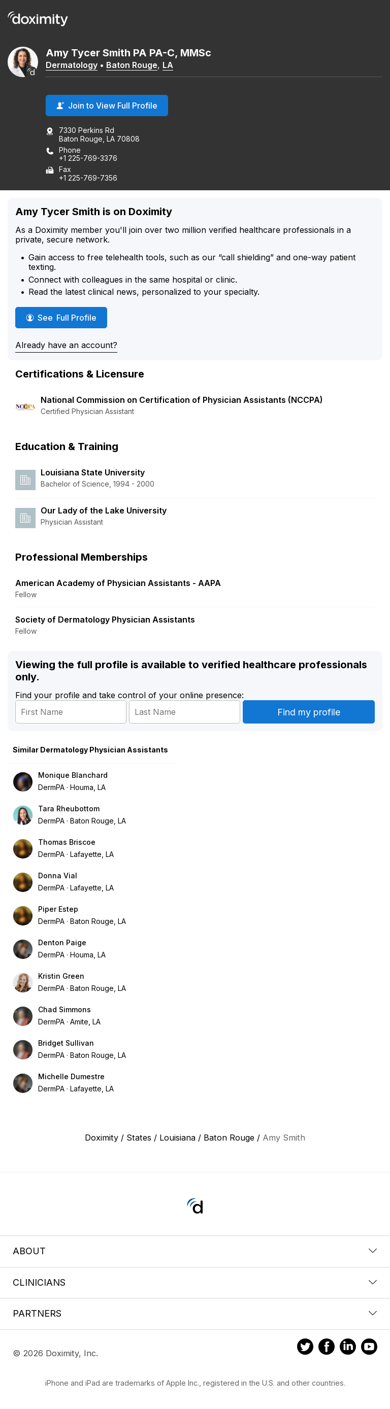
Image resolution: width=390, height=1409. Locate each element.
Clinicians (195, 1282)
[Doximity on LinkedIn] (348, 1348)
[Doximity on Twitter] (305, 1348)
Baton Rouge (131, 65)
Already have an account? (66, 345)
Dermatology (72, 65)
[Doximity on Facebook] (326, 1348)
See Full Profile (66, 317)
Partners (195, 1313)
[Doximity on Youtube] (369, 1348)
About (195, 1251)
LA (167, 65)
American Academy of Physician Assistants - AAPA (118, 583)
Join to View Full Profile (106, 105)
